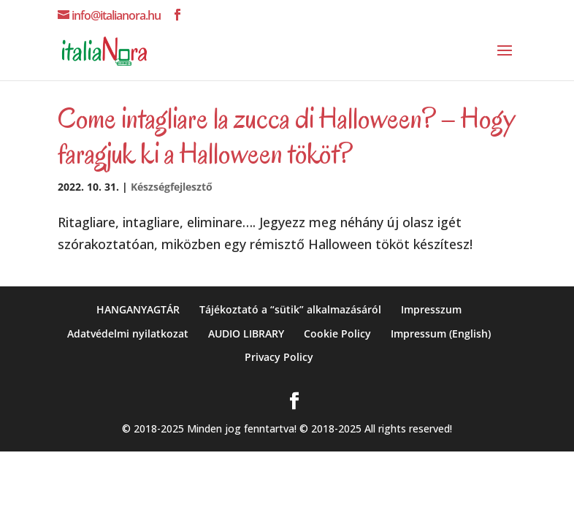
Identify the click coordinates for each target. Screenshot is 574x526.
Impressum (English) (441, 333)
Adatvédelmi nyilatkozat (127, 333)
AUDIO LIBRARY (246, 333)
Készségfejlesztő (172, 187)
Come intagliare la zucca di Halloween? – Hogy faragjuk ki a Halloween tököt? (286, 135)
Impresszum (431, 309)
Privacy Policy (279, 357)
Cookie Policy (337, 333)
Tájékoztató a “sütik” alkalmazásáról (290, 309)
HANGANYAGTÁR (138, 309)
